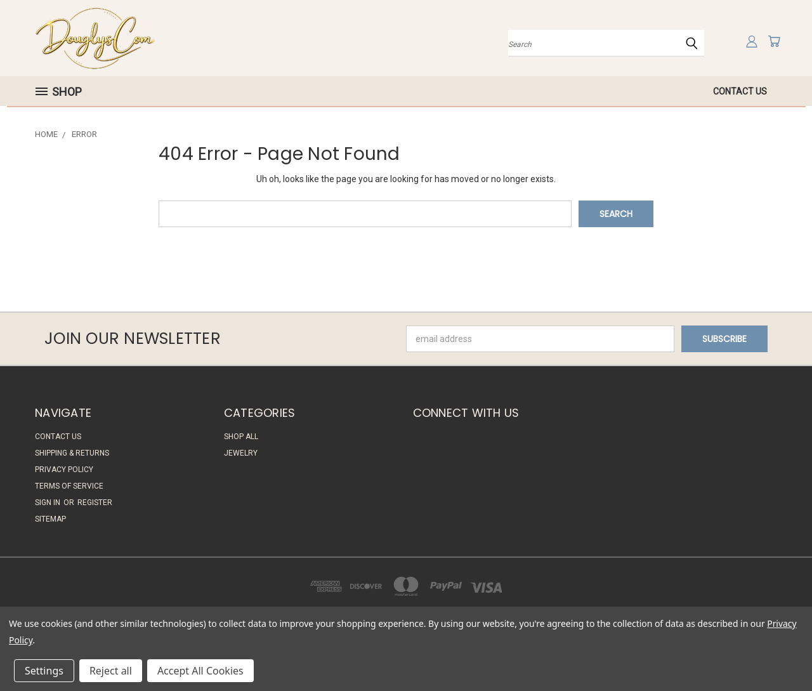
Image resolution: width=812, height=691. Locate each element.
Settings (44, 671)
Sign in (48, 502)
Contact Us (740, 91)
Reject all (110, 671)
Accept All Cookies (200, 671)
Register (94, 502)
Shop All (241, 436)
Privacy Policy (64, 469)
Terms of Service (69, 486)
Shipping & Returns (72, 453)
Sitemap (50, 519)
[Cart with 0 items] (774, 41)
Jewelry (241, 453)
